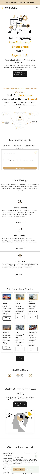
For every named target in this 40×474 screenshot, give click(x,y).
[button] (37, 7)
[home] (9, 8)
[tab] (7, 145)
